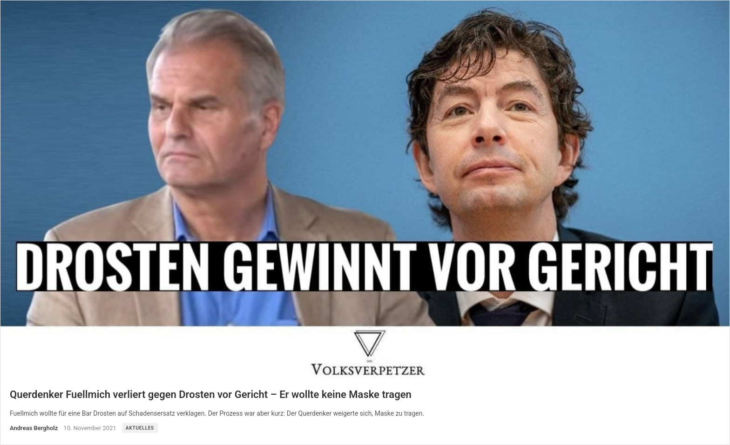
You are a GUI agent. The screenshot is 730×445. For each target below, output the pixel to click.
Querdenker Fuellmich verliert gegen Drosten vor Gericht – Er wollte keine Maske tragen (211, 394)
